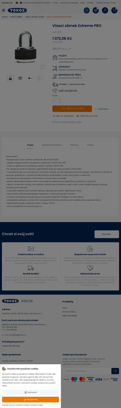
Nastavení (30, 392)
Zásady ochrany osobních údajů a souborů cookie (22, 405)
